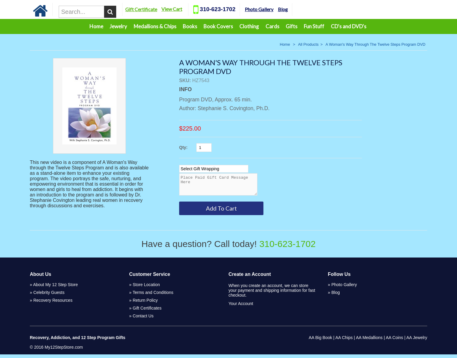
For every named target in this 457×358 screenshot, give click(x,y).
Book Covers (218, 26)
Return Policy (145, 303)
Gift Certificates (147, 311)
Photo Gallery (270, 9)
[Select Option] (213, 169)
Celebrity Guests (48, 296)
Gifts (291, 26)
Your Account (241, 307)
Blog (294, 9)
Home (96, 26)
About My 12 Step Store (55, 288)
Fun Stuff (314, 26)
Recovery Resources (53, 303)
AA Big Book (320, 341)
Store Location (146, 288)
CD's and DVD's (348, 26)
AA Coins (394, 341)
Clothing (249, 26)
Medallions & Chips (155, 26)
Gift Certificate (153, 9)
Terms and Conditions (152, 296)
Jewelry (118, 26)
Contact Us (143, 319)
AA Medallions (369, 341)
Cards (272, 26)
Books (190, 26)
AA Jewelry (416, 341)
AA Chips (344, 341)
